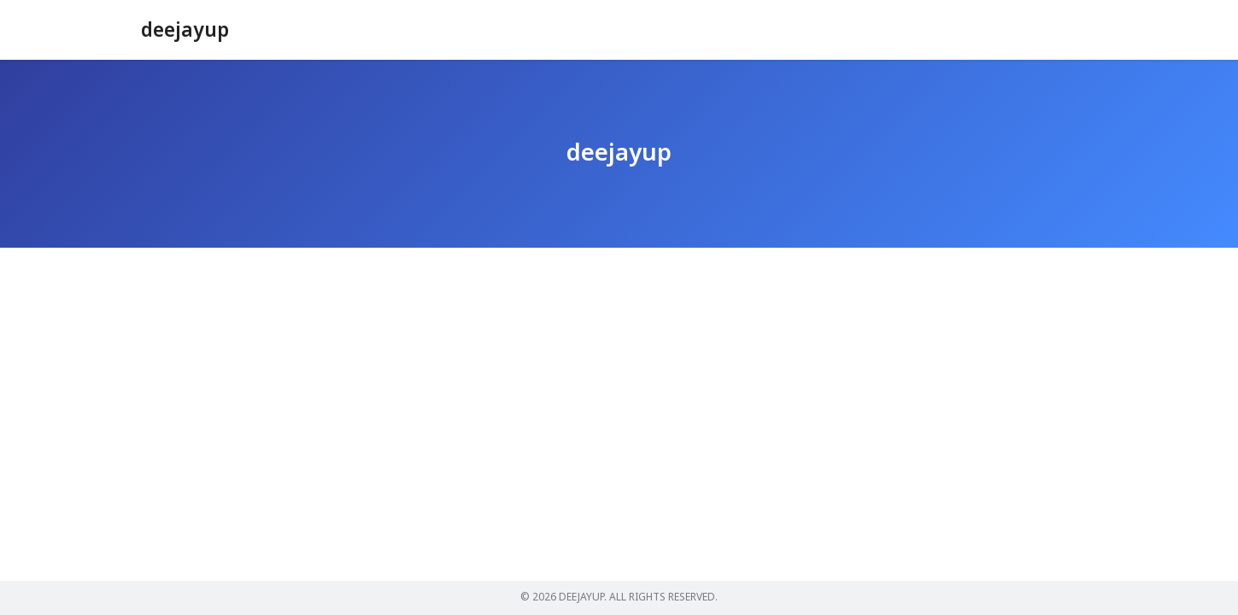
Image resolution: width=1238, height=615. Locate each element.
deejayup (187, 30)
